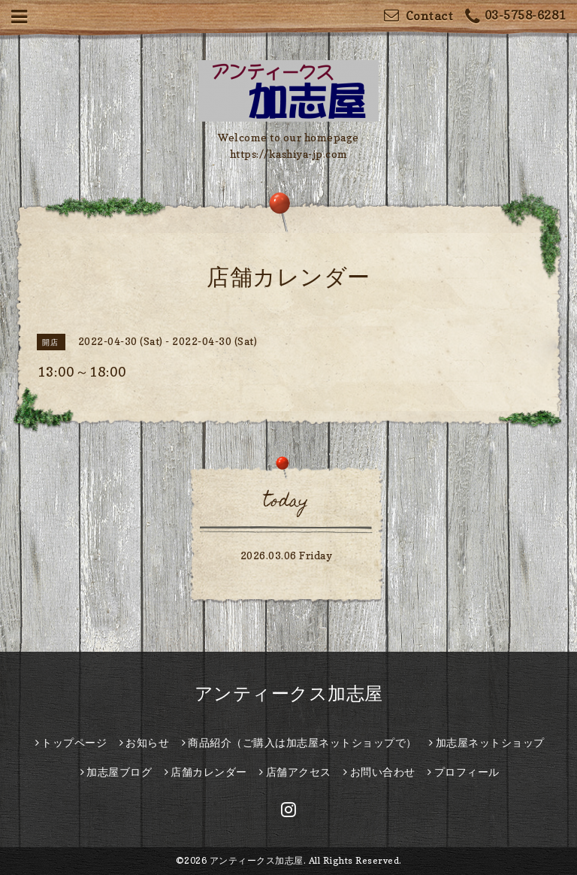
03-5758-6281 (515, 17)
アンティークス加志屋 (289, 693)
